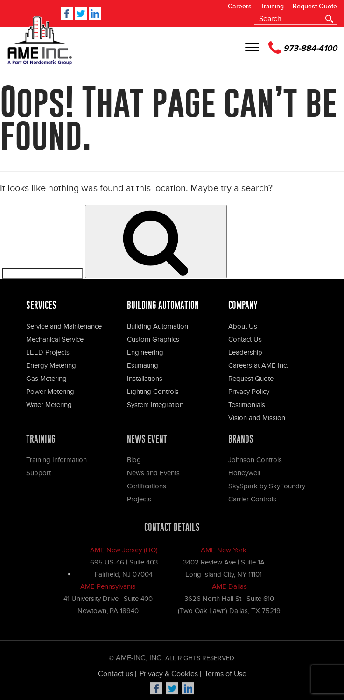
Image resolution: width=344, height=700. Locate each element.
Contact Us (245, 339)
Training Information (56, 462)
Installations (144, 378)
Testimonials (246, 404)
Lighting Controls (153, 391)
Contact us (115, 676)
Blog (134, 462)
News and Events (153, 475)
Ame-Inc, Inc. (139, 660)
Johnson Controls (255, 462)
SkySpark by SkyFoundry (266, 488)
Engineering (145, 352)
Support (38, 475)
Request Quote (315, 6)
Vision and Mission (256, 418)
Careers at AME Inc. (258, 365)
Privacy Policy (248, 391)
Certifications (146, 488)
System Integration (155, 404)
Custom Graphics (153, 339)
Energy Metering (51, 365)
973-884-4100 (302, 47)
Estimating (142, 365)
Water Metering (49, 404)
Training (272, 6)
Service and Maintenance (64, 326)
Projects (139, 501)
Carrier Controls (252, 501)
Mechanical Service (55, 339)
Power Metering (50, 391)
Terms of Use (225, 676)
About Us (242, 326)
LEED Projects (48, 352)
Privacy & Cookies (169, 676)
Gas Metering (46, 378)
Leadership (245, 352)
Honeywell (244, 475)
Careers (240, 6)
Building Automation (157, 326)
